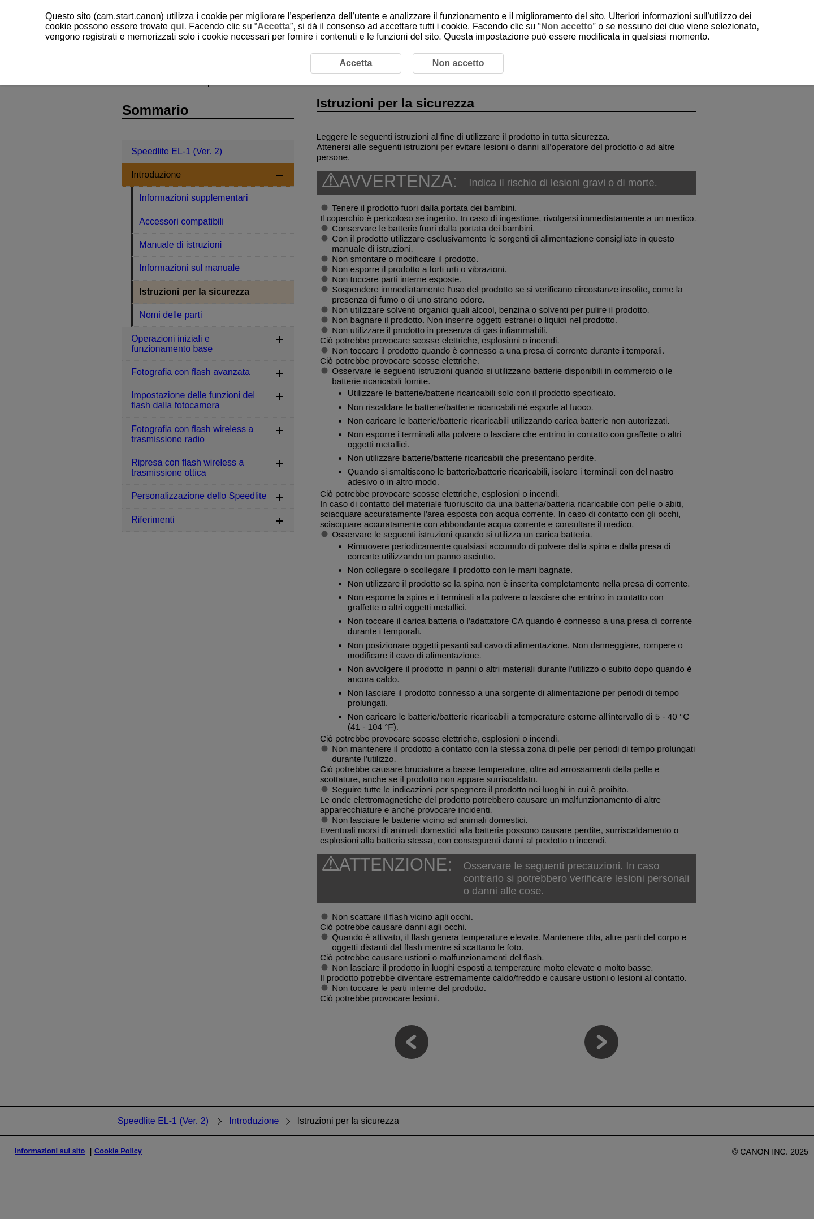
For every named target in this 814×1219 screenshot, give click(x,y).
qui (177, 26)
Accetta (273, 26)
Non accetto (567, 26)
